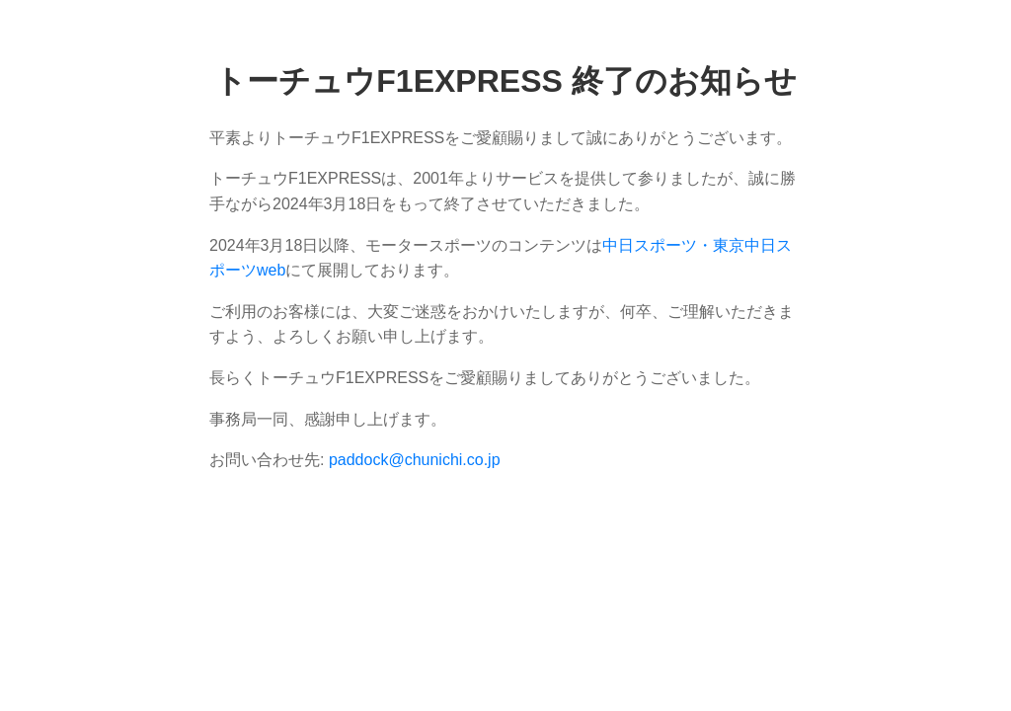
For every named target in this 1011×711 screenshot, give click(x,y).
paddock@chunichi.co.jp (415, 459)
